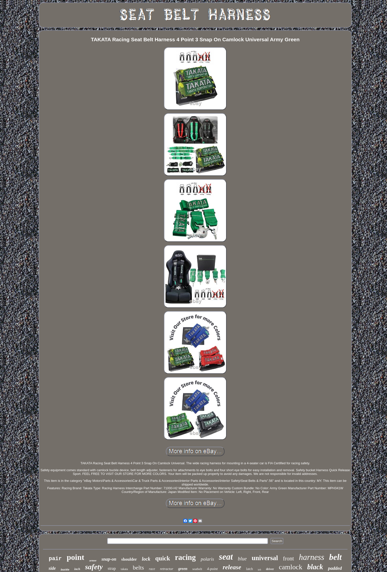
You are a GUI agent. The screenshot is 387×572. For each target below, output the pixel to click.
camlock (290, 567)
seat (226, 557)
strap (112, 568)
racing (185, 557)
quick (162, 558)
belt (335, 557)
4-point (212, 569)
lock (146, 559)
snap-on (108, 559)
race (152, 569)
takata (124, 569)
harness (311, 557)
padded (335, 568)
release (232, 567)
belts (138, 567)
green (182, 569)
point (75, 557)
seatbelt (197, 569)
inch (77, 569)
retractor (166, 569)
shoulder (129, 559)
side (52, 568)
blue (242, 559)
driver (270, 569)
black (315, 567)
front (288, 558)
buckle (65, 569)
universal (265, 558)
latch (249, 569)
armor (93, 560)
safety (94, 567)
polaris (207, 559)
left (259, 569)
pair (55, 559)
